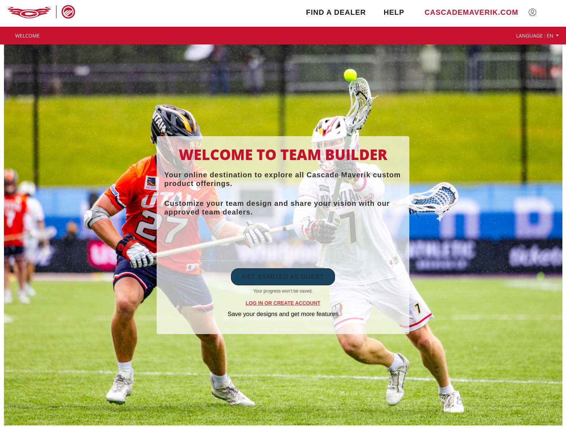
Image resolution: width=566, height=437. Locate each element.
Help (394, 12)
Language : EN (535, 35)
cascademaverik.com (471, 12)
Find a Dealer (336, 12)
